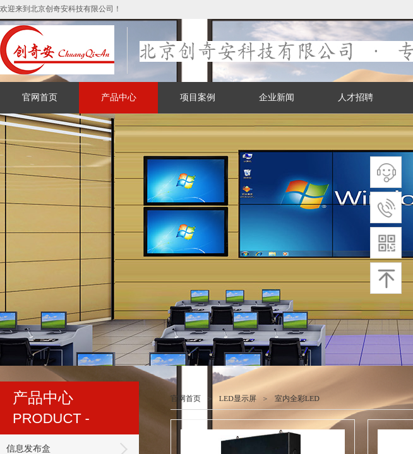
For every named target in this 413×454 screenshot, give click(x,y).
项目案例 (197, 97)
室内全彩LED (297, 398)
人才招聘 (355, 97)
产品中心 (118, 97)
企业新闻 (276, 97)
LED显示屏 (237, 398)
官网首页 (39, 97)
